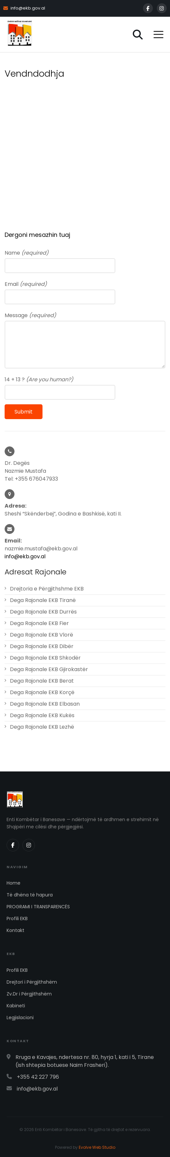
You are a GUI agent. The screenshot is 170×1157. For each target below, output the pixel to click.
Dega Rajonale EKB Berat (42, 681)
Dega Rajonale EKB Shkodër (45, 658)
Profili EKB (17, 918)
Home (13, 883)
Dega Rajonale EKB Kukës (42, 715)
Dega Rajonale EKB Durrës (43, 612)
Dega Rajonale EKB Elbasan (45, 704)
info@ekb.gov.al (24, 8)
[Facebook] (148, 8)
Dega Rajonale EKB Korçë (42, 692)
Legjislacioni (20, 1017)
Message (30, 315)
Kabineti (16, 1005)
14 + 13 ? (39, 379)
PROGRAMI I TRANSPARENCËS (38, 906)
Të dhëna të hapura (30, 895)
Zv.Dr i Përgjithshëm (29, 994)
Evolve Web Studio (97, 1147)
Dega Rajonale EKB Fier (39, 623)
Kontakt (15, 930)
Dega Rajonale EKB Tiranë (43, 600)
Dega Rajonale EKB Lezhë (42, 727)
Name (26, 253)
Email (26, 284)
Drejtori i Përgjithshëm (32, 982)
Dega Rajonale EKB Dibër (41, 646)
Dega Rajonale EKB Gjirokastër (49, 669)
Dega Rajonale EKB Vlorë (41, 635)
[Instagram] (162, 8)
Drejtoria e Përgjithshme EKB (47, 588)
